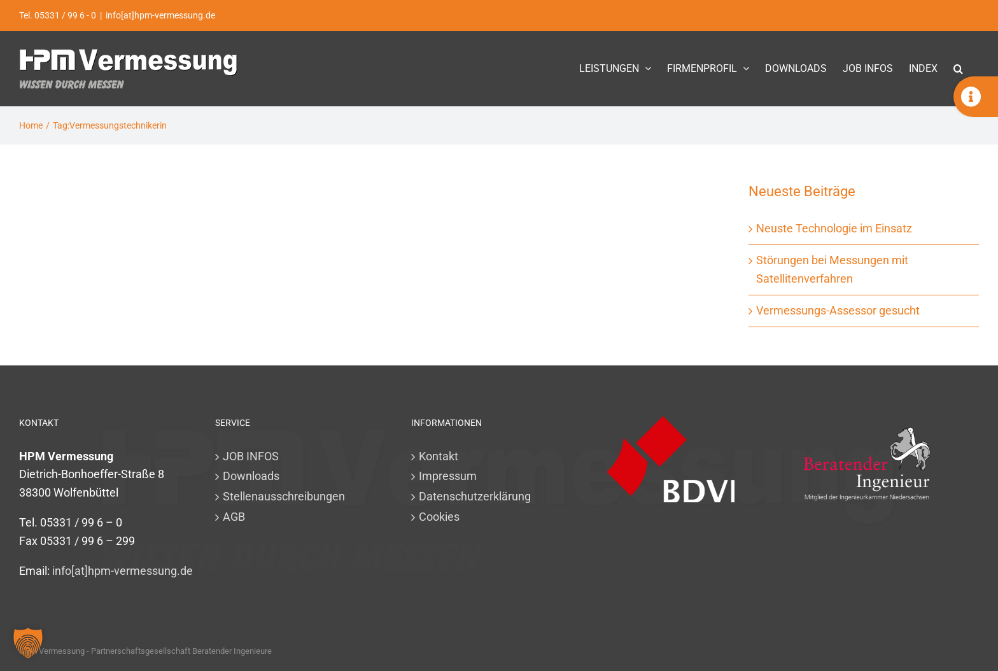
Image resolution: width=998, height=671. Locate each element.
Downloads (251, 476)
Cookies (439, 516)
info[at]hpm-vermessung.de (160, 15)
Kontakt (438, 456)
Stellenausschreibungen (284, 496)
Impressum (448, 476)
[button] (958, 68)
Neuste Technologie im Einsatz (834, 228)
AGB (234, 516)
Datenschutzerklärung (475, 496)
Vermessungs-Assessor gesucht (838, 310)
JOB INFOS (251, 456)
